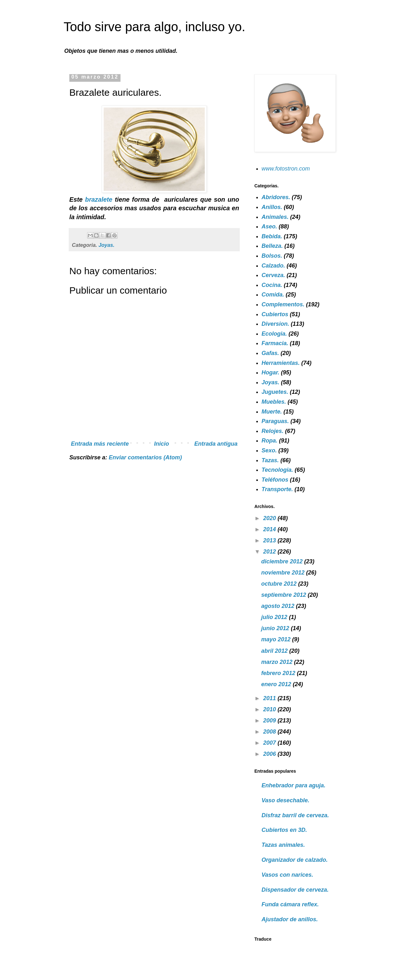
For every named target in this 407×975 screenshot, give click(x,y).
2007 (270, 743)
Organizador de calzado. (295, 860)
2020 (270, 518)
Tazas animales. (283, 845)
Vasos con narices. (287, 875)
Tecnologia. (277, 470)
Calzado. (273, 265)
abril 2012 (275, 651)
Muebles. (274, 402)
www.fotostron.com (286, 168)
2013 (270, 540)
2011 (270, 698)
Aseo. (269, 226)
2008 (270, 731)
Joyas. (106, 245)
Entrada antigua (216, 444)
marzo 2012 (277, 662)
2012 (270, 551)
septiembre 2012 (284, 595)
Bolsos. (272, 256)
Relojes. (273, 431)
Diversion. (275, 324)
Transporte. (277, 489)
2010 (270, 709)
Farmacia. (275, 343)
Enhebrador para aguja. (294, 785)
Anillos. (272, 207)
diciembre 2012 (282, 561)
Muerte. (272, 411)
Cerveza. (273, 275)
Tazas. (270, 460)
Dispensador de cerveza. (295, 890)
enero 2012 (277, 684)
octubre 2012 (279, 584)
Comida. (273, 294)
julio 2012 (275, 617)
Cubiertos (275, 314)
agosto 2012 (278, 606)
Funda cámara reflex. (290, 904)
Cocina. (272, 285)
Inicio (161, 444)
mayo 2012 (276, 639)
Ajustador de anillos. (290, 919)
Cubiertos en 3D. (284, 830)
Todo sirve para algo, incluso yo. (154, 27)
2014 (270, 529)
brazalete (100, 199)
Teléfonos (275, 480)
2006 (270, 754)
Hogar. (270, 372)
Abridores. (276, 197)
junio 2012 (276, 628)
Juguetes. (275, 392)
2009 (270, 720)
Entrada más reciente (100, 444)
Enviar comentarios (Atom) (145, 457)
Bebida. (272, 236)
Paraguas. (275, 421)
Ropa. (270, 440)
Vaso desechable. (285, 800)
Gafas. (270, 353)
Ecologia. (274, 334)
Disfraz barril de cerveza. (295, 815)
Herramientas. (281, 363)
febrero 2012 (279, 673)
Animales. (275, 217)
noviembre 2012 (283, 572)
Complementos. (283, 304)
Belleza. (272, 246)
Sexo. (269, 450)
